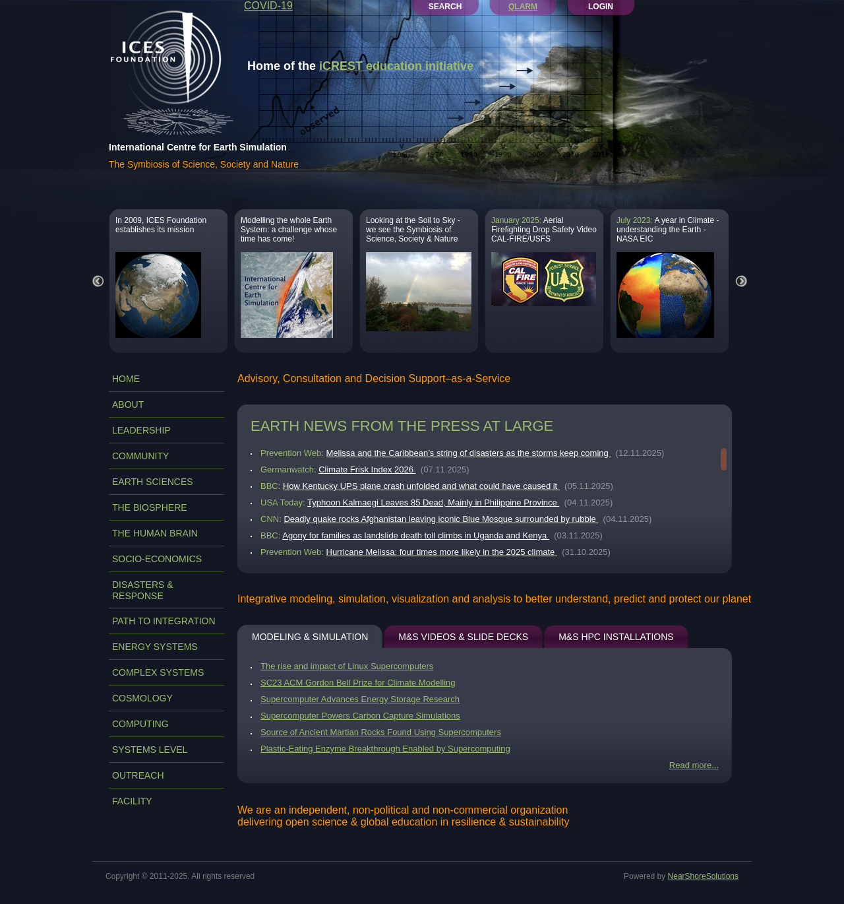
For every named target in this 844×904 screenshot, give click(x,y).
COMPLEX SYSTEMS (158, 672)
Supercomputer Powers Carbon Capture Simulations (360, 716)
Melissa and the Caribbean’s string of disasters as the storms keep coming (468, 453)
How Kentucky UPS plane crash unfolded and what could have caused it (421, 486)
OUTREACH (138, 775)
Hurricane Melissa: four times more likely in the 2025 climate (441, 552)
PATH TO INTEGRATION (164, 621)
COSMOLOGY (142, 698)
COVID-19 (268, 5)
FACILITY (132, 801)
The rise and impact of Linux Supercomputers (346, 666)
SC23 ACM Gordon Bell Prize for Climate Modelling (358, 683)
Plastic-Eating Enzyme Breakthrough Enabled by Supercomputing (385, 749)
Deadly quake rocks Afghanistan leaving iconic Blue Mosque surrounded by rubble (441, 519)
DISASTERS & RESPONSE (142, 590)
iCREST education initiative (396, 66)
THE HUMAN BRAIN (155, 533)
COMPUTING (140, 724)
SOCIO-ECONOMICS (157, 559)
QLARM (522, 6)
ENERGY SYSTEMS (155, 646)
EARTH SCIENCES (152, 481)
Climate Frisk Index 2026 (366, 469)
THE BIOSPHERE (149, 507)
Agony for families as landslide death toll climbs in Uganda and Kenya (415, 535)
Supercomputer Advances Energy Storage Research (360, 699)
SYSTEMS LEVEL (149, 749)
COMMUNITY (140, 456)
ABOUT (128, 404)
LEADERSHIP (141, 430)
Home (126, 378)
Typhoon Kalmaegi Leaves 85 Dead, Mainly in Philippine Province (433, 502)
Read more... (694, 765)
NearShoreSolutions (703, 876)
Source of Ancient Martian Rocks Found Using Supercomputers (380, 732)
